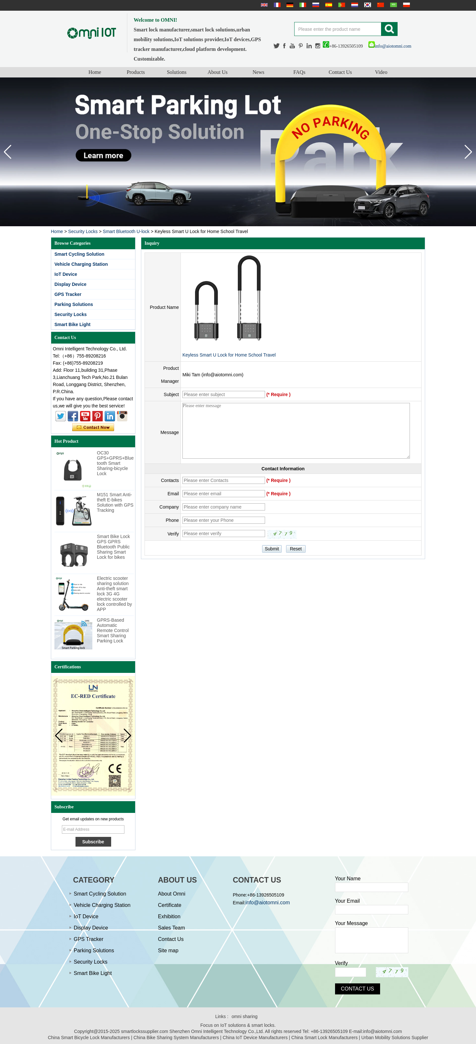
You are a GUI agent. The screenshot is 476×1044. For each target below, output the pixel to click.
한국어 (367, 5)
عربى (393, 5)
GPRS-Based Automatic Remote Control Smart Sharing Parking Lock (113, 630)
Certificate (169, 905)
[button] (468, 152)
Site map (168, 950)
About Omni (171, 894)
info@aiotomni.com (390, 46)
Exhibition (169, 916)
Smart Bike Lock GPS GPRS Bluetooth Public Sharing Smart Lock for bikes (113, 547)
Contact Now (93, 427)
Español (328, 5)
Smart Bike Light (72, 324)
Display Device (70, 284)
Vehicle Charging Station (81, 264)
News (258, 72)
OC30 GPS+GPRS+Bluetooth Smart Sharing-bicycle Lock (115, 463)
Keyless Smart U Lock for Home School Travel (229, 355)
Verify (341, 963)
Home (94, 72)
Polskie (405, 5)
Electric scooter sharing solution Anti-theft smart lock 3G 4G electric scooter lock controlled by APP (114, 594)
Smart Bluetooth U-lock (126, 231)
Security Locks (83, 231)
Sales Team (171, 928)
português (341, 5)
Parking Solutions (73, 304)
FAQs (299, 72)
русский (315, 5)
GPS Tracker (67, 294)
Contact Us (340, 72)
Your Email (347, 901)
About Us (217, 72)
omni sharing (245, 1016)
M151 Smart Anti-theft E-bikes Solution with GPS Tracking (115, 502)
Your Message (351, 923)
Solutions (176, 72)
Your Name (348, 878)
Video (381, 72)
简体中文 (380, 5)
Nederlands (354, 5)
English (263, 5)
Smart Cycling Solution (79, 254)
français (276, 5)
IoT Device (65, 274)
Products (136, 72)
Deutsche (289, 5)
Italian (302, 5)
